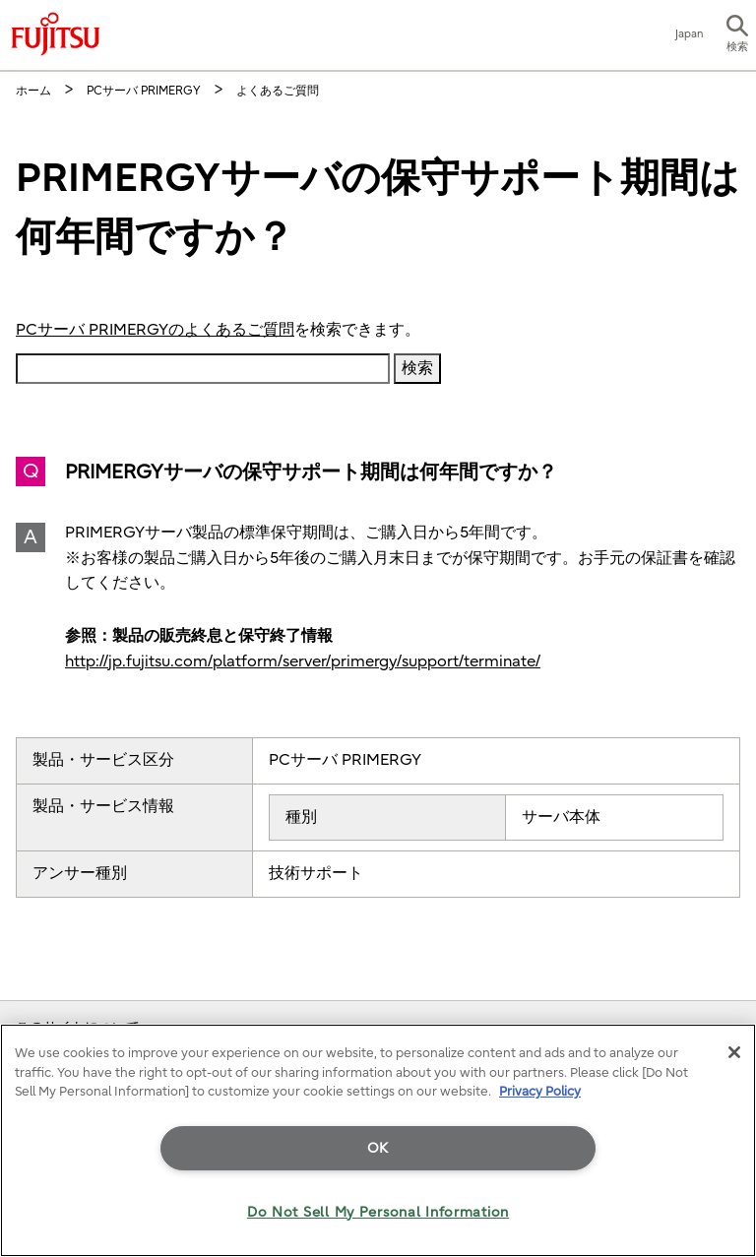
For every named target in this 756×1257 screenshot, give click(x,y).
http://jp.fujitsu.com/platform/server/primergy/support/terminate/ (302, 661)
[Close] (734, 1052)
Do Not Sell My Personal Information (378, 1212)
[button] (737, 35)
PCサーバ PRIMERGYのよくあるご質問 (155, 330)
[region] (378, 1140)
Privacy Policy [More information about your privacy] (540, 1091)
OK (378, 1148)
